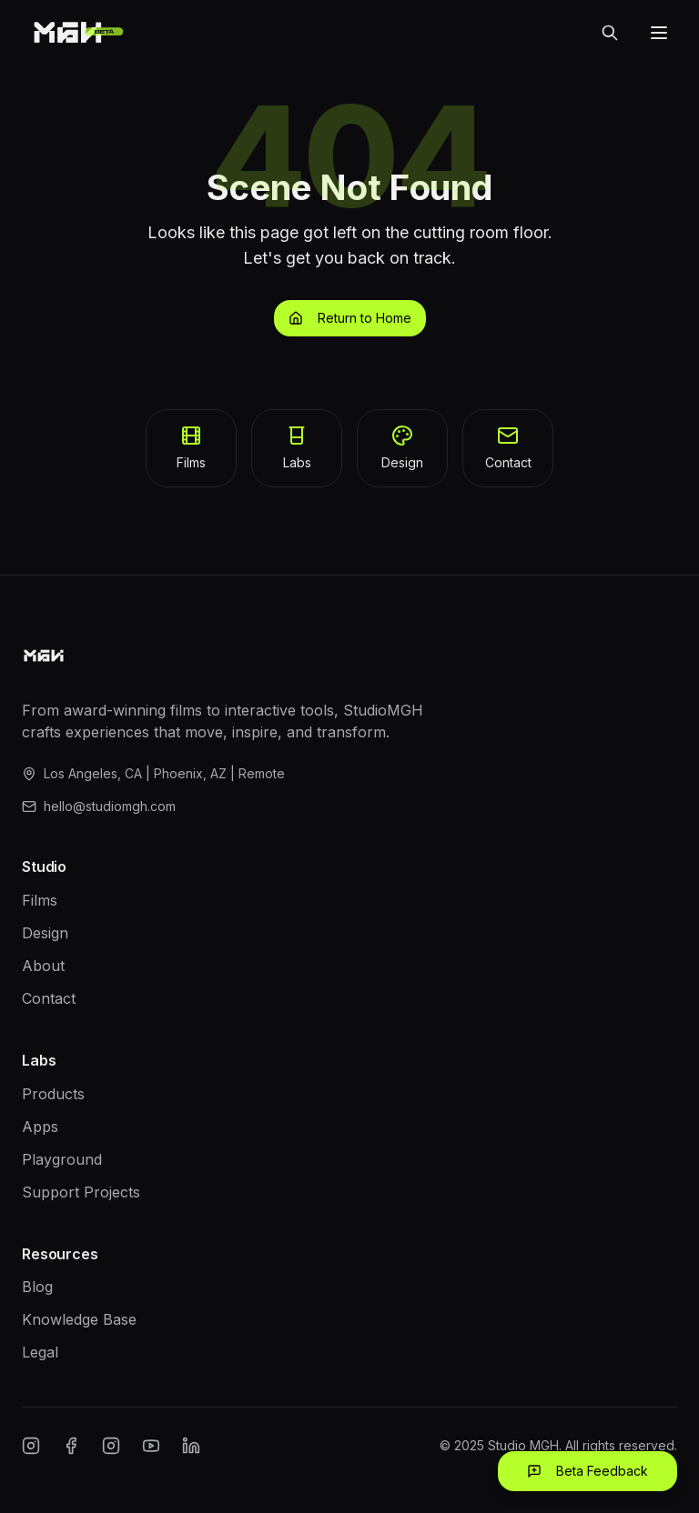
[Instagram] (31, 1446)
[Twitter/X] (111, 1446)
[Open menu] (659, 33)
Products (53, 1094)
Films (39, 900)
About (43, 966)
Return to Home (350, 318)
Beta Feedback (587, 1470)
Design (45, 933)
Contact (49, 998)
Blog (37, 1287)
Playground (62, 1159)
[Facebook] (71, 1446)
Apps (40, 1126)
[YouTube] (151, 1446)
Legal (40, 1352)
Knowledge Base (79, 1319)
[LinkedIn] (191, 1446)
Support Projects (81, 1192)
